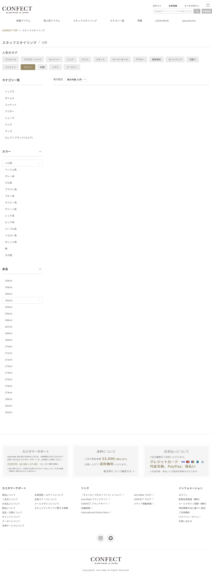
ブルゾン (28, 67)
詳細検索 (207, 11)
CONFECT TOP (10, 30)
